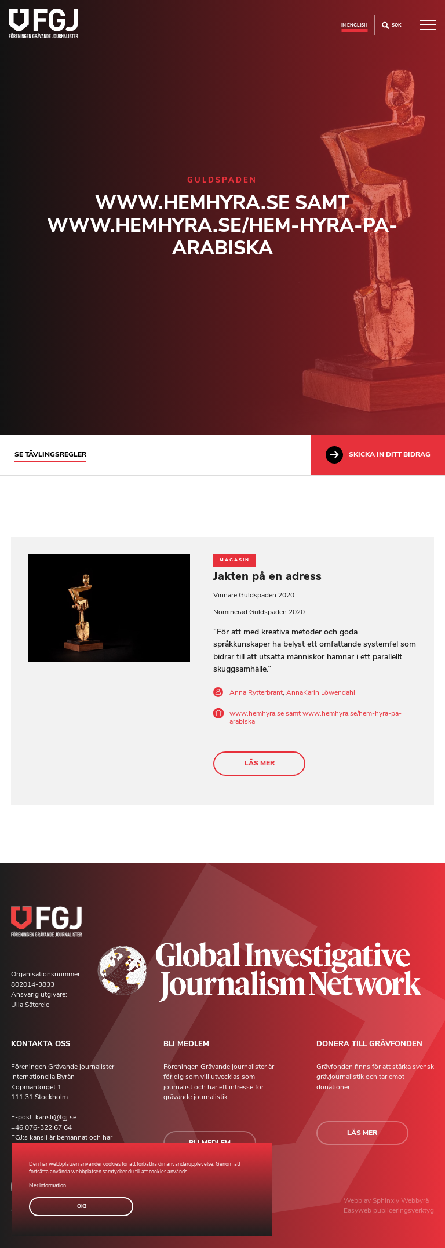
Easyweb (358, 1210)
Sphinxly (387, 1200)
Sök (391, 25)
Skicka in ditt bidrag (378, 455)
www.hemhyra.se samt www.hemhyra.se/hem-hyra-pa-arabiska (315, 717)
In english (354, 24)
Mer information (47, 1185)
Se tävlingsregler (50, 454)
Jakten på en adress (267, 576)
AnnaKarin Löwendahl (320, 692)
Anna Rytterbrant (256, 692)
